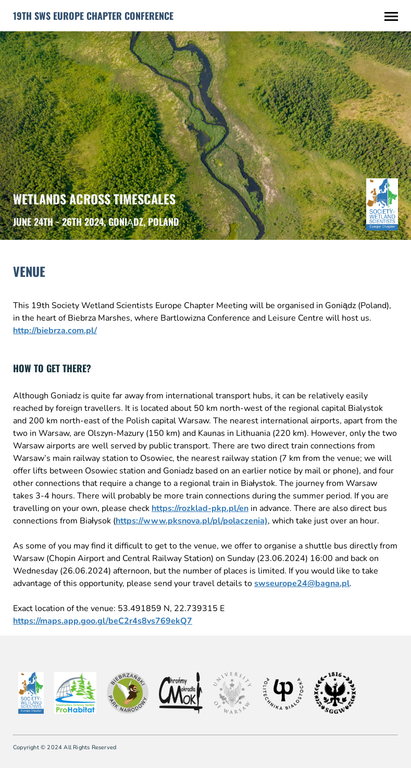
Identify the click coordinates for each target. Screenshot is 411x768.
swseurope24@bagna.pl (302, 583)
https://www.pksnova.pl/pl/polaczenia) (192, 521)
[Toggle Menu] (391, 16)
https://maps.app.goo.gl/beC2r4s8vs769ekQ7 (102, 621)
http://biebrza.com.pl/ (55, 330)
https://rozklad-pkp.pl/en (200, 508)
